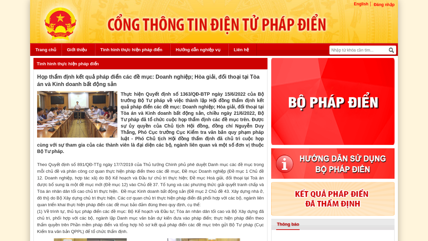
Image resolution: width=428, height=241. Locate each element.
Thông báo (288, 224)
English (361, 4)
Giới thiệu (77, 49)
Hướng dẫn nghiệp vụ (198, 49)
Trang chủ (45, 49)
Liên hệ (241, 49)
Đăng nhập (384, 4)
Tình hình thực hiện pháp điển (131, 49)
